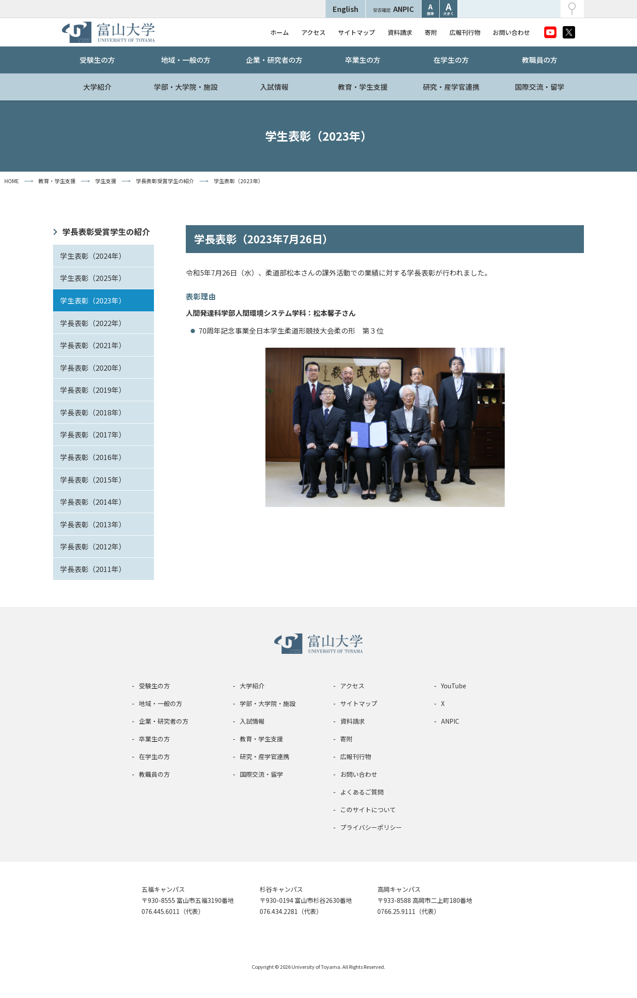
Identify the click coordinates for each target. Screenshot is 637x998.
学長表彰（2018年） (93, 412)
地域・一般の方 (186, 59)
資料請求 (400, 32)
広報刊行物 (464, 32)
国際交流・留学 (539, 86)
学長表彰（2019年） (93, 389)
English (345, 9)
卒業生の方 (362, 59)
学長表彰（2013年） (93, 524)
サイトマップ (356, 32)
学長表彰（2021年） (93, 345)
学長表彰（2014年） (93, 501)
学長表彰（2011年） (93, 569)
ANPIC (393, 9)
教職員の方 (539, 59)
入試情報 (274, 86)
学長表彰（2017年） (93, 434)
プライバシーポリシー (371, 827)
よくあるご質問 (362, 791)
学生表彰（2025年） (93, 278)
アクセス (313, 32)
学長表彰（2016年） (93, 457)
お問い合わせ (511, 32)
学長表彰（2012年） (93, 546)
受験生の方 (97, 59)
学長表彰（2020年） (93, 367)
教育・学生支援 (363, 86)
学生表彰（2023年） (93, 300)
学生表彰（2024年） (93, 255)
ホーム (279, 32)
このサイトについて (368, 809)
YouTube (453, 685)
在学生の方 (451, 59)
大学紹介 (97, 86)
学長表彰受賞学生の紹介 (106, 231)
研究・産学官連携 (451, 86)
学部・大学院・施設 (186, 86)
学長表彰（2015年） (93, 479)
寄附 (431, 32)
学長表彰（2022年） (93, 323)
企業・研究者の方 (274, 59)
